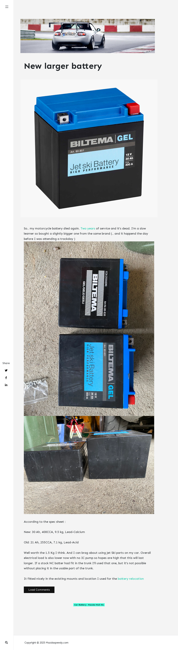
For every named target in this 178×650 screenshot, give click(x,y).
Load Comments (39, 589)
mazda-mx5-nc (96, 605)
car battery (80, 605)
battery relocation (131, 579)
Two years (87, 228)
